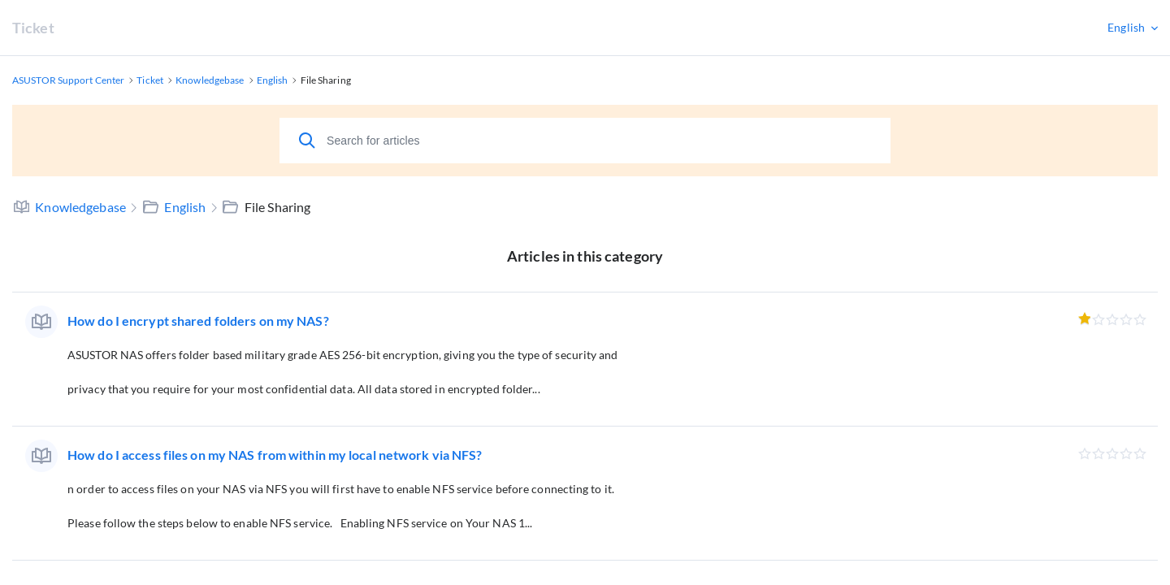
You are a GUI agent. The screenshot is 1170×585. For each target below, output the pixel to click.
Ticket (33, 28)
